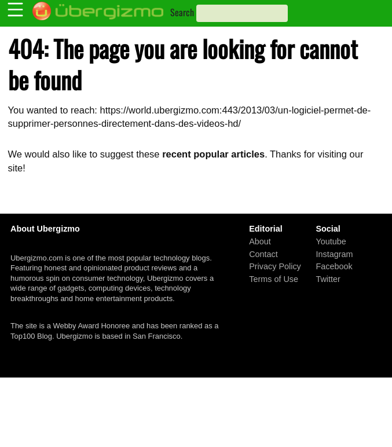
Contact (263, 253)
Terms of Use (273, 278)
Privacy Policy (275, 266)
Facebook (334, 266)
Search (182, 12)
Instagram (334, 253)
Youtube (331, 241)
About (260, 241)
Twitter (328, 278)
